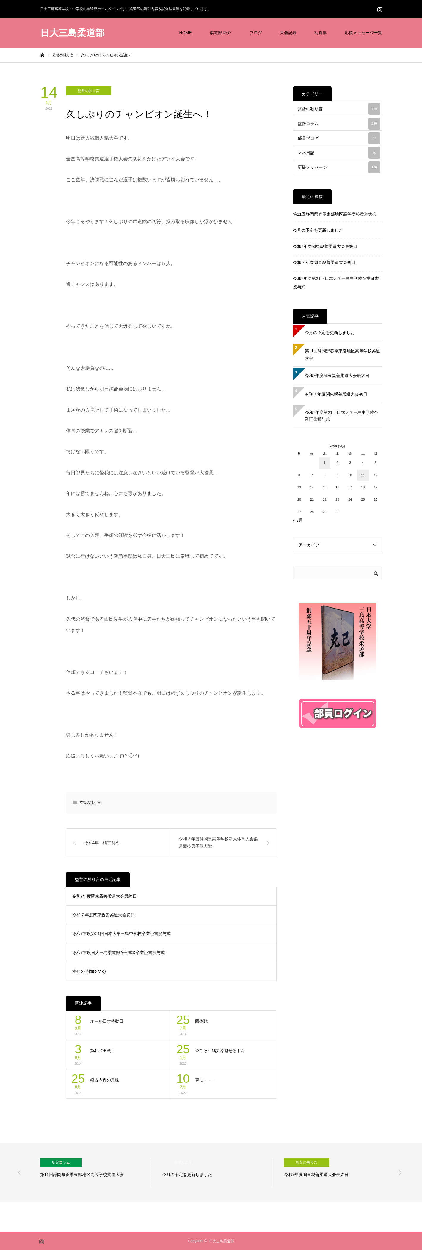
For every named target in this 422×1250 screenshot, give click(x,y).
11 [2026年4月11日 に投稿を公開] (363, 475)
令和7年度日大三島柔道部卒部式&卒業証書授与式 (118, 952)
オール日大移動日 (106, 1021)
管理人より (183, 1162)
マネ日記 (339, 153)
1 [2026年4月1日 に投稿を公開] (325, 462)
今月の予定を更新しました (318, 230)
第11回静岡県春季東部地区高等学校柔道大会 (335, 214)
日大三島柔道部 (72, 33)
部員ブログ (339, 138)
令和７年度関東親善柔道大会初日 (103, 914)
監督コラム (339, 124)
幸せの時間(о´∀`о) (89, 971)
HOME (185, 32)
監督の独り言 (88, 91)
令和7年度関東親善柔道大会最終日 (104, 896)
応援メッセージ (339, 167)
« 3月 (298, 520)
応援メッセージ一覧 (363, 32)
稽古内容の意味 (104, 1080)
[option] (95, 1173)
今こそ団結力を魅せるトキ (220, 1050)
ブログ (256, 32)
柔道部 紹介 (221, 32)
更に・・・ (205, 1080)
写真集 (320, 32)
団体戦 (201, 1021)
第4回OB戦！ (102, 1050)
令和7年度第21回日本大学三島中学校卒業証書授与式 (121, 933)
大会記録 (288, 32)
